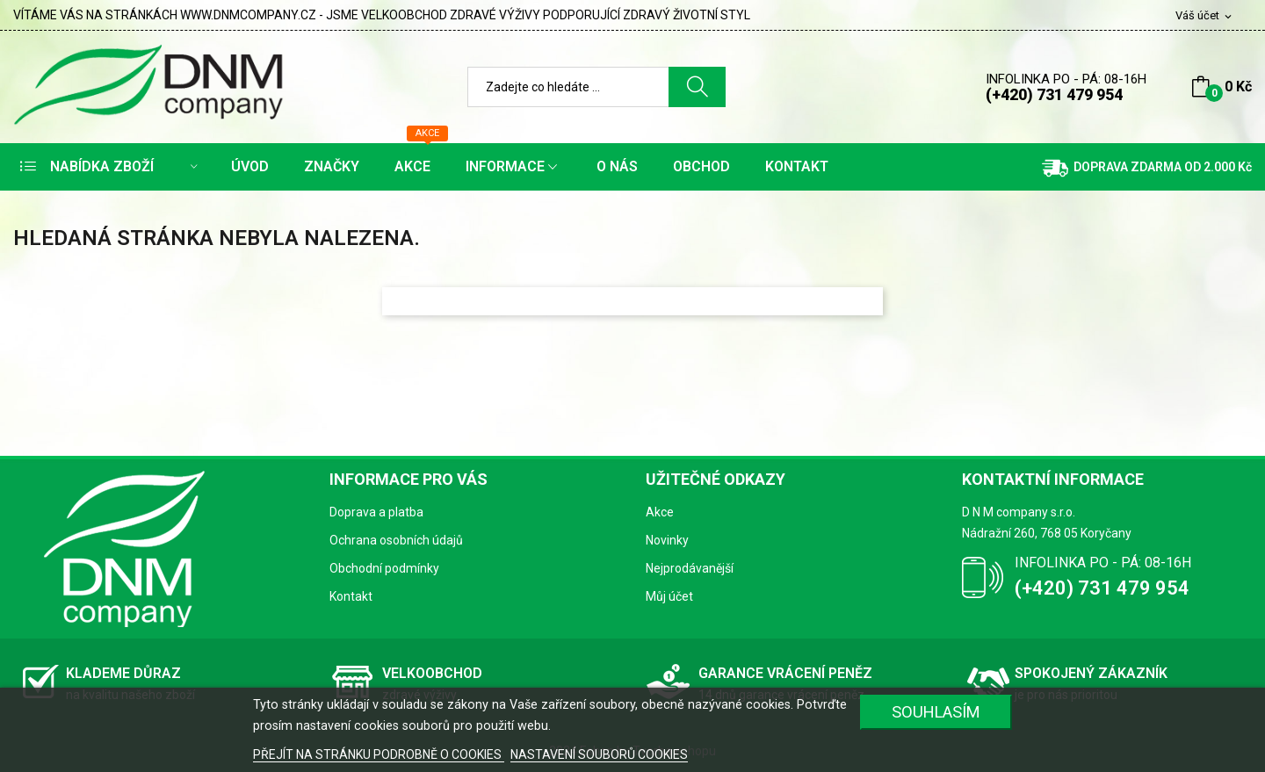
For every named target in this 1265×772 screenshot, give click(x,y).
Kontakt (350, 596)
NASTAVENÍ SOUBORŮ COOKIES (599, 754)
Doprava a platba (376, 512)
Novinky (667, 540)
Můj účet (669, 596)
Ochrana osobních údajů (396, 540)
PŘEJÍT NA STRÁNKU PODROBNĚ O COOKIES (378, 754)
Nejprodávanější (690, 568)
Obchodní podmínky (384, 568)
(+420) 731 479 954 (1054, 94)
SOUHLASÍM (936, 712)
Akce (660, 512)
